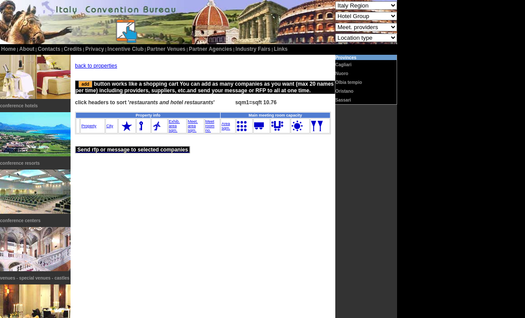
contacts (49, 49)
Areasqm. (225, 125)
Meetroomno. (210, 125)
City (109, 126)
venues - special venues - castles (34, 278)
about (26, 49)
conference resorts (20, 163)
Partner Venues (166, 49)
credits (73, 49)
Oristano (344, 91)
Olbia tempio (348, 82)
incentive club (126, 49)
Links (281, 49)
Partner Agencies (210, 49)
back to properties (96, 66)
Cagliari (343, 64)
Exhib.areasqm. (174, 125)
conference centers (20, 220)
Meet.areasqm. (193, 125)
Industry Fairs (253, 49)
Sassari (343, 100)
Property (88, 126)
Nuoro (341, 73)
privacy (94, 49)
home (8, 49)
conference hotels (19, 105)
